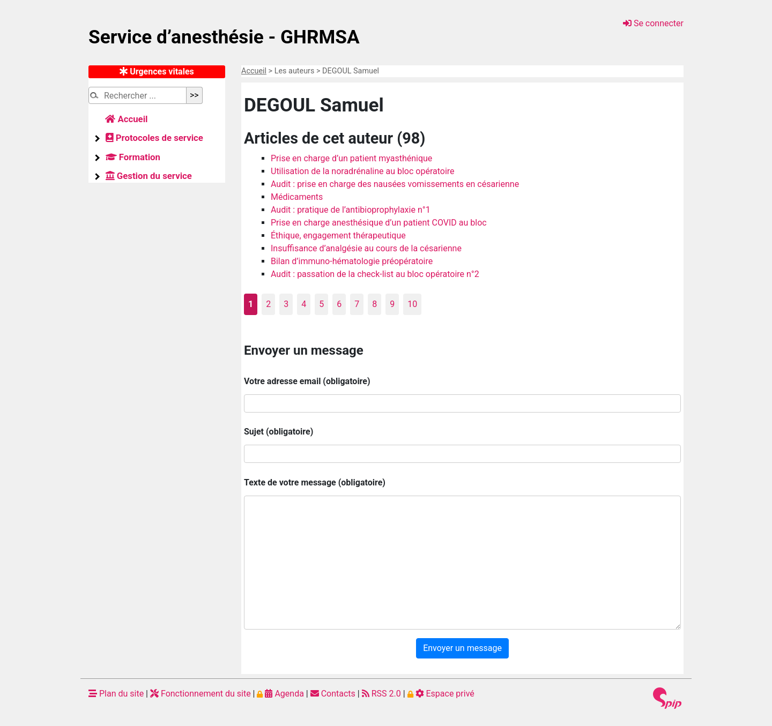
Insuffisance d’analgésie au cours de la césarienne (366, 248)
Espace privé (440, 693)
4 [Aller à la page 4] (303, 304)
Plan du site (116, 693)
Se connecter (653, 23)
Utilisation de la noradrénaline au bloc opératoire (363, 171)
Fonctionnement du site (200, 693)
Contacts (332, 693)
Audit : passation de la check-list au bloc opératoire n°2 (375, 274)
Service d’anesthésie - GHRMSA (224, 37)
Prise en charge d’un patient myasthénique (351, 158)
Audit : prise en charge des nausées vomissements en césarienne (395, 184)
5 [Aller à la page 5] (321, 304)
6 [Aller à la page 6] (339, 304)
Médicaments (297, 197)
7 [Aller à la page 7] (356, 304)
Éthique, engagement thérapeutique (338, 235)
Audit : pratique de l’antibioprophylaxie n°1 (350, 210)
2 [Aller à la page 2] (268, 304)
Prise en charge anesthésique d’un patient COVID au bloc (379, 223)
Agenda (280, 693)
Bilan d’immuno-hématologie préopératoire (352, 261)
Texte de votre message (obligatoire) (314, 482)
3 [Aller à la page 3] (286, 304)
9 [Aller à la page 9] (392, 304)
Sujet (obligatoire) (278, 431)
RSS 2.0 (381, 693)
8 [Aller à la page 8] (374, 304)
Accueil (253, 71)
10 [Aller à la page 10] (412, 304)
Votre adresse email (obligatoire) (307, 381)
